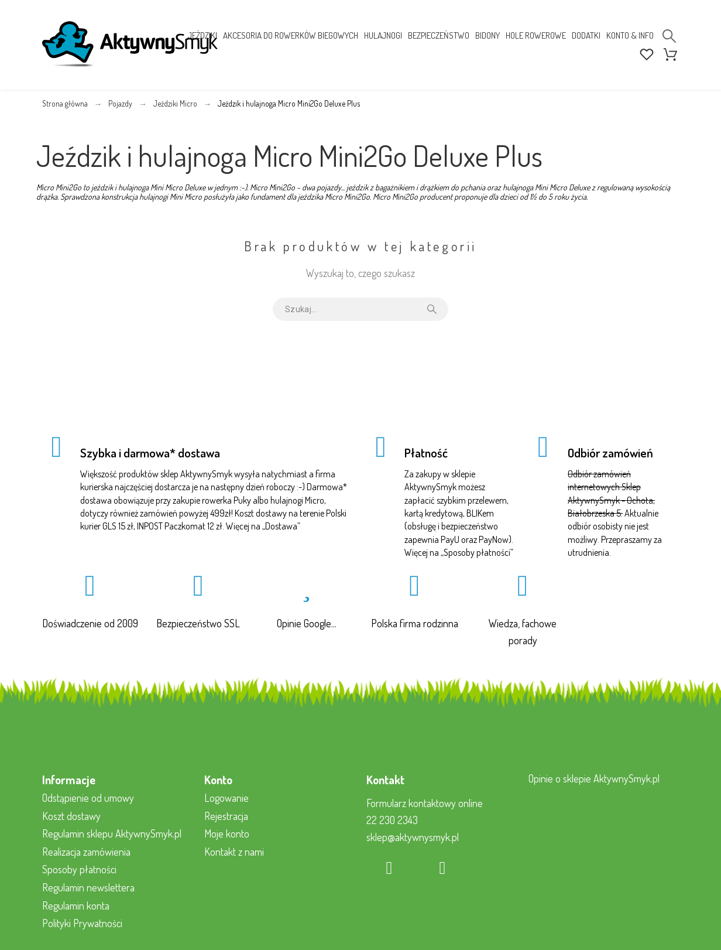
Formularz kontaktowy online (424, 803)
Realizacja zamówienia (86, 851)
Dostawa (281, 526)
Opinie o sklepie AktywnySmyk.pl (594, 778)
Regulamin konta (75, 905)
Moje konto (226, 833)
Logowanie (226, 797)
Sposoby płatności (477, 552)
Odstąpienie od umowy (88, 797)
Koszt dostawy (71, 815)
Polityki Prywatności (82, 923)
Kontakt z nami (234, 851)
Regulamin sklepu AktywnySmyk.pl (111, 833)
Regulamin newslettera (88, 887)
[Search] (669, 36)
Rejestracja (226, 815)
